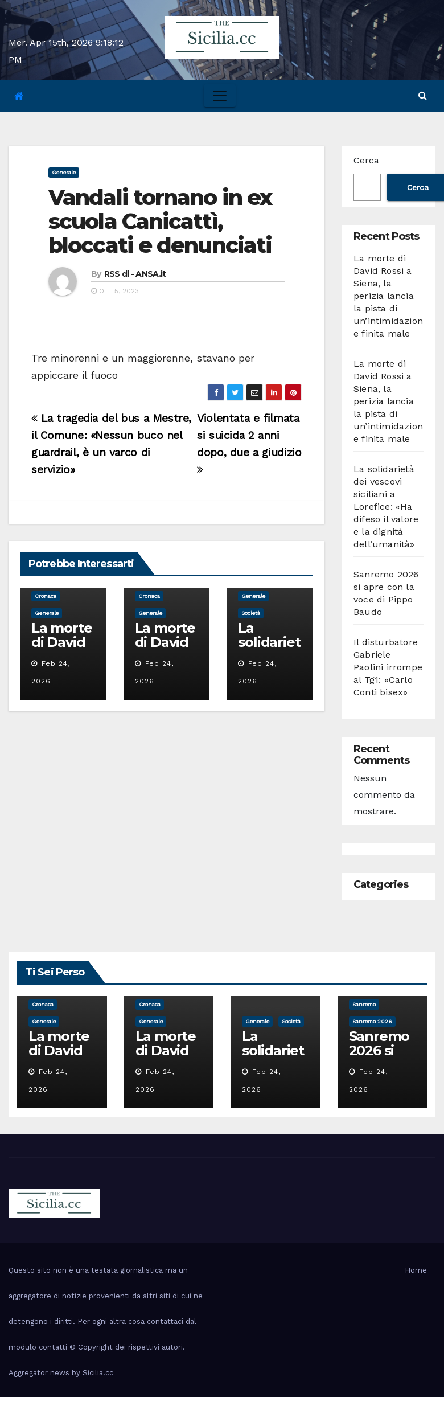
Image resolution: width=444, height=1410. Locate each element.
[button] (422, 95)
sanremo (364, 1004)
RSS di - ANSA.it (135, 274)
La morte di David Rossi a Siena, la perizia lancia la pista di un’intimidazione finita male (388, 296)
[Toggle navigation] (220, 95)
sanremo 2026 (372, 1021)
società (250, 613)
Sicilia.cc (98, 1372)
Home (416, 1270)
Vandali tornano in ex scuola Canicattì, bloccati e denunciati (160, 221)
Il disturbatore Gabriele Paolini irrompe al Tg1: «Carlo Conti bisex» (387, 667)
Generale (64, 172)
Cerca (366, 160)
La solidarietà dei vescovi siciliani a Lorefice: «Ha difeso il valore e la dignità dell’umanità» (385, 507)
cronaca (45, 596)
